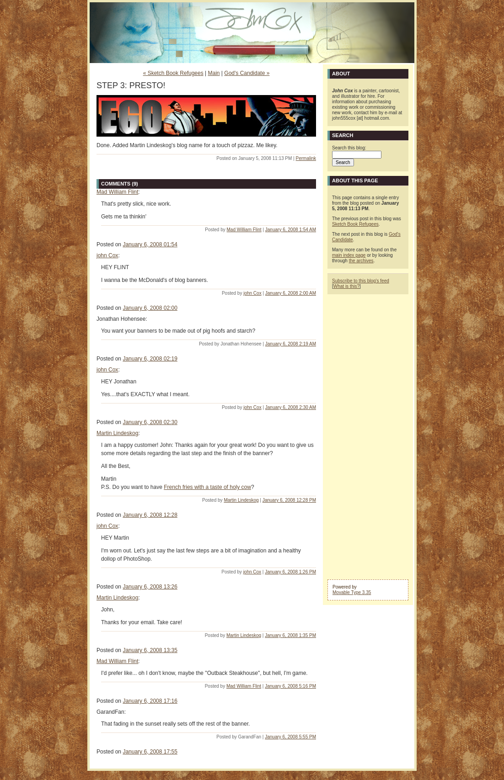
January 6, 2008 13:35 (150, 650)
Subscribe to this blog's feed (360, 280)
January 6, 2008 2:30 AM (290, 407)
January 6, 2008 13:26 (150, 587)
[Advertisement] (368, 436)
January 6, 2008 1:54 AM (290, 229)
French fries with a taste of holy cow (207, 487)
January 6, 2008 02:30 (150, 422)
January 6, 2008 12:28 (150, 515)
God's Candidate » (246, 73)
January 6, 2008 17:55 (150, 751)
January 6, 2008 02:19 (150, 359)
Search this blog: (349, 147)
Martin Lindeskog (117, 433)
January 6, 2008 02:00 (150, 308)
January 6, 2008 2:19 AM (290, 343)
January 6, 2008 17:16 (150, 701)
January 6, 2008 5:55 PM (290, 736)
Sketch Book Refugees (355, 224)
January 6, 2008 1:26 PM (290, 571)
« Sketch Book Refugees (173, 73)
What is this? (346, 286)
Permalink (306, 158)
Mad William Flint (117, 192)
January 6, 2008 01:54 (150, 244)
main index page (348, 255)
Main (214, 73)
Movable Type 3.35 (351, 592)
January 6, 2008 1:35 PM (290, 635)
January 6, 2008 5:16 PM (290, 686)
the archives (361, 260)
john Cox (107, 255)
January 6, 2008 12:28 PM (289, 500)
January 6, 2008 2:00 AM (290, 293)
